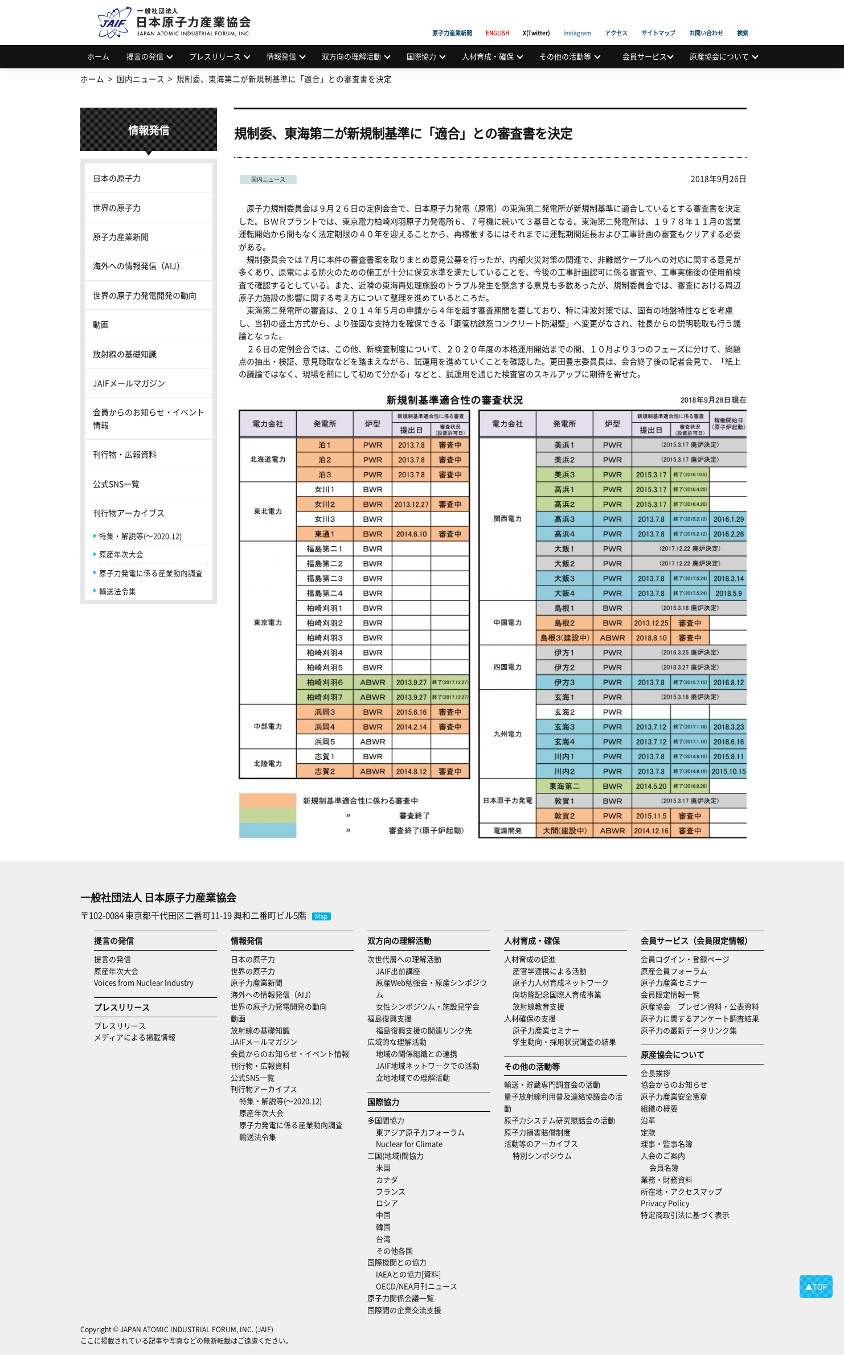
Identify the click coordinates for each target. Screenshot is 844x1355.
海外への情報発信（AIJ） (139, 265)
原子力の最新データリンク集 (689, 1030)
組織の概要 (659, 1108)
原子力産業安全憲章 (674, 1096)
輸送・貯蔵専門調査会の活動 (552, 1084)
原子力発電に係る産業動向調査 (151, 572)
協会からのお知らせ (674, 1084)
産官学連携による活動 (550, 970)
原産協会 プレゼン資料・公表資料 (700, 1006)
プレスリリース (215, 56)
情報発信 (281, 56)
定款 (648, 1132)
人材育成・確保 (488, 56)
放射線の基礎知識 (125, 353)
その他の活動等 (565, 56)
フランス (390, 1191)
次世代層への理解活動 (404, 958)
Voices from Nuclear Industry (144, 982)
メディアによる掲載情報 (134, 1036)
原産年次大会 (121, 553)
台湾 (383, 1238)
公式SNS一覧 (116, 483)
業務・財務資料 (667, 1179)
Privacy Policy (665, 1202)
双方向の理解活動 (351, 56)
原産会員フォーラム (674, 970)
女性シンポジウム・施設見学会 (428, 1006)
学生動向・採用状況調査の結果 (568, 1041)
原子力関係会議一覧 (400, 1297)
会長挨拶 (655, 1072)
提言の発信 (144, 56)
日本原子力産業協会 (180, 9)
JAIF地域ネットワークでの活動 (428, 1065)
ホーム (98, 56)
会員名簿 (664, 1167)
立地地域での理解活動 (413, 1077)
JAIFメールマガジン (129, 382)
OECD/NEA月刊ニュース (416, 1285)
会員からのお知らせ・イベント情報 (148, 418)
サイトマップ (658, 19)
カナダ (387, 1179)
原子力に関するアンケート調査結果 (700, 1018)
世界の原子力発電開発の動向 (144, 295)
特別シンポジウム (542, 1155)
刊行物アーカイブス (129, 512)
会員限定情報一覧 (670, 994)
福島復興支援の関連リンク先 (424, 1030)
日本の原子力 (117, 177)
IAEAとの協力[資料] (408, 1273)
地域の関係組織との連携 (416, 1053)
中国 (383, 1214)
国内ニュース (268, 179)
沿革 (648, 1120)
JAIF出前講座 (398, 970)
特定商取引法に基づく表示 (685, 1214)
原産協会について (719, 56)
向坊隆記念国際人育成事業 (557, 994)
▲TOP (816, 1286)
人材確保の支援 (530, 1018)
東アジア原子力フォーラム (420, 1132)
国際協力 (421, 56)
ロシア (387, 1202)
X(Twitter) (536, 19)
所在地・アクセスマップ (681, 1191)
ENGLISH (497, 19)
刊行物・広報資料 (125, 454)
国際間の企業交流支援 (404, 1309)
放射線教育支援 (538, 1006)
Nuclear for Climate (409, 1143)
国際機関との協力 (397, 1261)
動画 (101, 324)
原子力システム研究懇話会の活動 (559, 1120)
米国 (383, 1167)
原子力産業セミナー (546, 1030)
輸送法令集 (117, 591)
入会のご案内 (663, 1155)
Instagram (577, 19)
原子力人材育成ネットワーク (561, 982)
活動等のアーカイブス (541, 1143)
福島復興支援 (389, 1018)
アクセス (616, 19)
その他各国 (394, 1250)
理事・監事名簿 (667, 1143)
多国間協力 (385, 1120)
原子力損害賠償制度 (537, 1132)
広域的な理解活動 (397, 1041)
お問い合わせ (706, 19)
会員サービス (644, 56)
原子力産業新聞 (452, 19)
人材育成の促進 (530, 958)
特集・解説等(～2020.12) (140, 535)
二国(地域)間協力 (395, 1155)
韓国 (383, 1226)
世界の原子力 (117, 207)
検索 (742, 19)
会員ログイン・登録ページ (685, 958)
